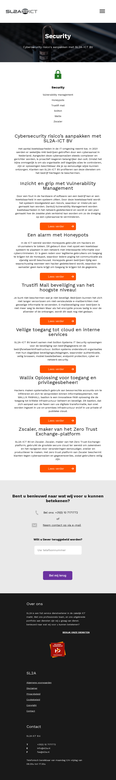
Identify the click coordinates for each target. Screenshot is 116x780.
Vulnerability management (58, 94)
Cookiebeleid (33, 699)
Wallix (58, 116)
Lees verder (56, 226)
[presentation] (58, 563)
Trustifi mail (58, 105)
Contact (30, 711)
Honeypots (58, 100)
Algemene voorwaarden (39, 682)
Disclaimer (31, 688)
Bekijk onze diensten (76, 632)
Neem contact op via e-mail (62, 525)
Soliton (58, 110)
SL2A (21, 11)
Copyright (31, 705)
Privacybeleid (33, 694)
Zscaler (58, 121)
